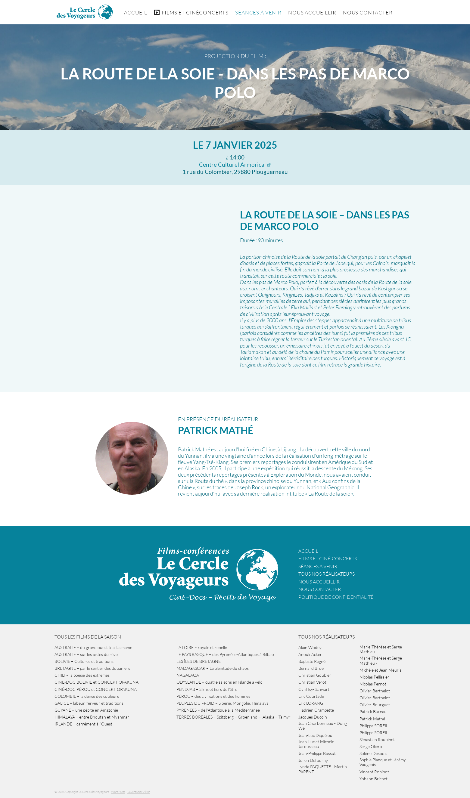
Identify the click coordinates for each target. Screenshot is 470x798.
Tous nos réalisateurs (326, 574)
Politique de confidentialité (335, 597)
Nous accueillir (312, 12)
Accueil (135, 12)
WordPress (118, 792)
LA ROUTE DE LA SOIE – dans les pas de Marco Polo (324, 220)
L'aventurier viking (138, 792)
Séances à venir (258, 12)
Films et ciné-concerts (327, 558)
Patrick (215, 430)
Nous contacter (319, 589)
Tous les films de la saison (87, 637)
